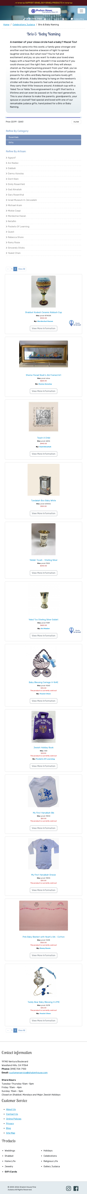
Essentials (14, 137)
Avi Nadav (13, 163)
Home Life (10, 1161)
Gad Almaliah (15, 189)
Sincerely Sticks (16, 247)
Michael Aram (15, 205)
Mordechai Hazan (17, 216)
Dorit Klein (13, 179)
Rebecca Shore (16, 237)
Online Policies (13, 1119)
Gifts (11, 142)
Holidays (48, 1150)
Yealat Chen (14, 253)
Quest (11, 232)
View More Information (43, 328)
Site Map (10, 1133)
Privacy (10, 1123)
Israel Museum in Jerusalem (22, 200)
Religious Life (51, 1161)
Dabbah (12, 168)
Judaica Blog (77, 19)
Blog (8, 1128)
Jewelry (9, 1166)
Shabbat (9, 1156)
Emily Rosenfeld (16, 184)
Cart (65, 19)
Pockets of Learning (18, 226)
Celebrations (50, 1156)
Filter (76, 122)
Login (47, 19)
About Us (11, 1109)
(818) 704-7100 (34, 19)
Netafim (12, 221)
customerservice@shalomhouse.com (28, 1072)
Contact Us (12, 1114)
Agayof (12, 157)
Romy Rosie (14, 242)
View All (21, 269)
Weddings (10, 1150)
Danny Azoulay (16, 173)
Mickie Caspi (14, 210)
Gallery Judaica (52, 1166)
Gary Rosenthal (16, 194)
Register (56, 19)
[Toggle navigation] (81, 11)
